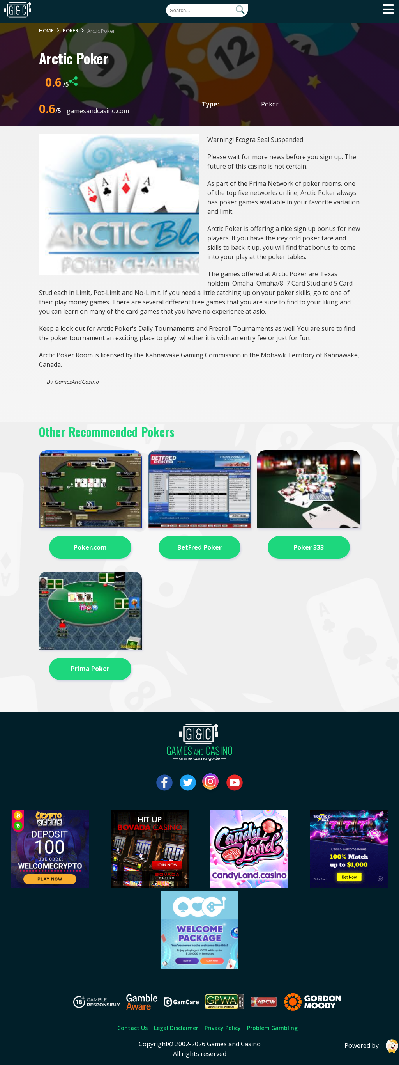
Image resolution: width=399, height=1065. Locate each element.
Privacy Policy (223, 1027)
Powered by (371, 1046)
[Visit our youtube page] (234, 782)
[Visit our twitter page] (188, 782)
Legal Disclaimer (176, 1027)
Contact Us (132, 1027)
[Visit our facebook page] (164, 782)
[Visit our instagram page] (211, 782)
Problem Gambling (272, 1027)
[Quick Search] (207, 10)
